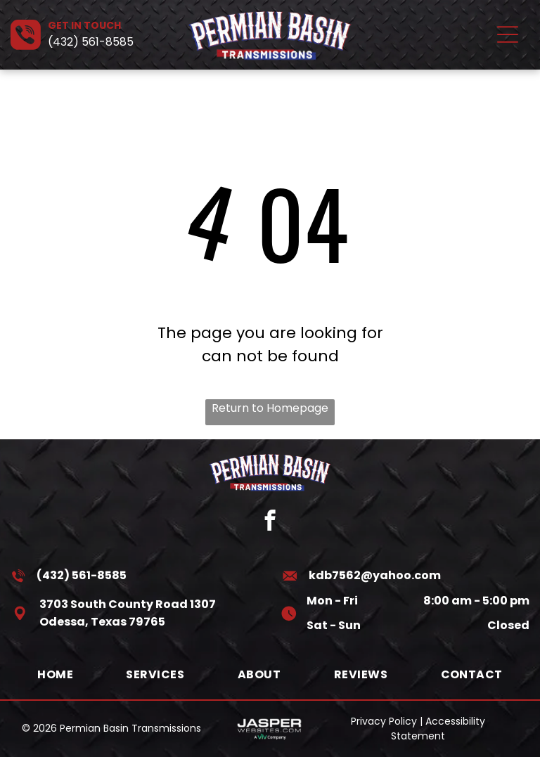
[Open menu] (507, 34)
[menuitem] (55, 674)
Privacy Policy (384, 721)
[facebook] (270, 522)
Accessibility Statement (438, 728)
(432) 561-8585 (91, 42)
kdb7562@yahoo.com (375, 575)
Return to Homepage (270, 408)
